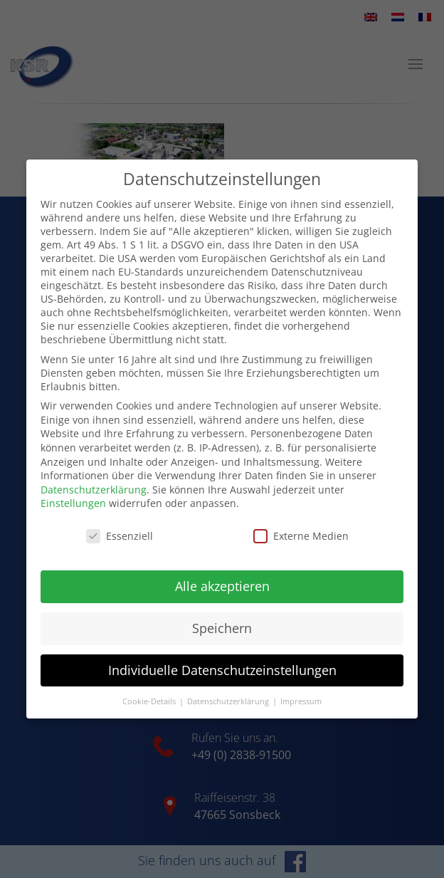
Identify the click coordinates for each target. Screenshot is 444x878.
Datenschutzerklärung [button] (229, 687)
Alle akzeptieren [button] (222, 572)
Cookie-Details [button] (150, 687)
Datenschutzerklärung (94, 476)
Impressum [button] (301, 687)
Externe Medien (301, 522)
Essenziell (119, 522)
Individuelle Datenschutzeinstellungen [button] (222, 656)
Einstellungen (73, 489)
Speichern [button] (222, 614)
